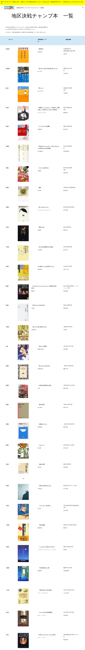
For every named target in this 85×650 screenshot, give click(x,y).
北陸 (7, 346)
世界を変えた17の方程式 (46, 590)
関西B (7, 385)
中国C (7, 505)
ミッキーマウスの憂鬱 (44, 126)
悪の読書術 (42, 525)
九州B (7, 612)
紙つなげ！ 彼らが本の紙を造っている (48, 68)
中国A (7, 464)
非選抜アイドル (43, 424)
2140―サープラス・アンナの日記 (47, 634)
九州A (7, 590)
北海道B (8, 68)
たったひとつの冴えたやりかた (47, 546)
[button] (2, 7)
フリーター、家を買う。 (45, 505)
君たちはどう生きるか (44, 365)
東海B (7, 286)
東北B (7, 107)
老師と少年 (41, 227)
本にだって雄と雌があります (40, 326)
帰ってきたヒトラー (43, 207)
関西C (7, 404)
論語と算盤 (42, 464)
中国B (7, 485)
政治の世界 (41, 404)
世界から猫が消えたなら (45, 485)
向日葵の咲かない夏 (44, 567)
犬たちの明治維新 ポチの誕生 (46, 246)
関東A (7, 126)
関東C (7, 167)
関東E (7, 207)
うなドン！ (41, 445)
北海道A (8, 48)
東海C (7, 305)
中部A (7, 227)
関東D (7, 187)
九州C (7, 634)
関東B (7, 146)
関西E (7, 445)
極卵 (40, 187)
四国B (7, 567)
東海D (7, 326)
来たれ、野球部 (43, 346)
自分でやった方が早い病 (38, 305)
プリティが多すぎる (43, 167)
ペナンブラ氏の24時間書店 (45, 612)
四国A (7, 546)
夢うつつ (41, 88)
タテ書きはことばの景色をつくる (46, 266)
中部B (7, 246)
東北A (7, 88)
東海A (7, 266)
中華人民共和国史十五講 (45, 385)
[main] (42, 15)
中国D (7, 525)
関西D (7, 424)
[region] (42, 2)
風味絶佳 (41, 48)
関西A (7, 365)
